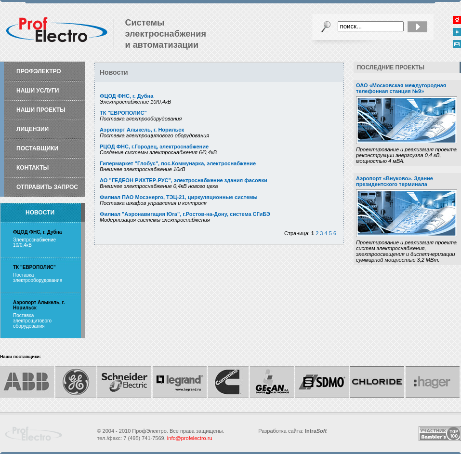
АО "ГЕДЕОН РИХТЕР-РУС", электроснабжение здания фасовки (183, 180)
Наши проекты (41, 110)
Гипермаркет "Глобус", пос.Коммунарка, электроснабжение (178, 163)
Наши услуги (37, 90)
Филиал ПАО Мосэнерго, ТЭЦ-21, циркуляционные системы (179, 197)
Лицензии (32, 129)
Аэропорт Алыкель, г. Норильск (142, 130)
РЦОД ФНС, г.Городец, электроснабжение (154, 146)
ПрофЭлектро (38, 71)
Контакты (32, 167)
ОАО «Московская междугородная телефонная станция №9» (401, 88)
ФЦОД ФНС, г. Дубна (126, 96)
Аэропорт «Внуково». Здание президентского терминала (394, 181)
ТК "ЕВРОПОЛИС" (123, 113)
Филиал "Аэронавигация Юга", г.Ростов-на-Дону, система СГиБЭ (185, 214)
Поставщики (37, 148)
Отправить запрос (47, 187)
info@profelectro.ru (189, 438)
